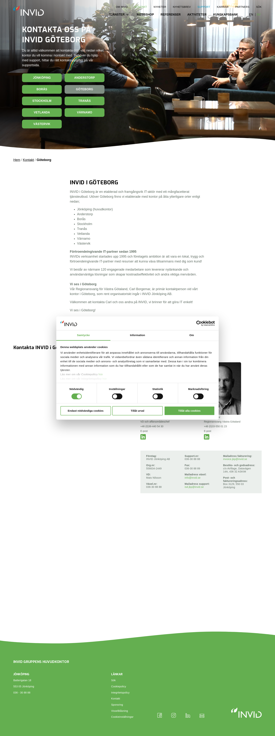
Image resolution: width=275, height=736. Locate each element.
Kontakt (141, 6)
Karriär (223, 6)
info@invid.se (192, 477)
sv (259, 14)
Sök (259, 6)
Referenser (171, 14)
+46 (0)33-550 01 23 (215, 426)
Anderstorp (84, 77)
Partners (242, 6)
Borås (41, 89)
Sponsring (117, 704)
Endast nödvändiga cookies (85, 410)
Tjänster (117, 14)
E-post (144, 431)
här (101, 374)
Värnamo (84, 112)
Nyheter (160, 6)
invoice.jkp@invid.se (235, 459)
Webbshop (145, 14)
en (251, 14)
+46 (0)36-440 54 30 (151, 426)
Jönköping (42, 77)
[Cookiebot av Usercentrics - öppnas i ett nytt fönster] (199, 323)
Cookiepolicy (118, 686)
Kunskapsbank (225, 14)
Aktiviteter (197, 14)
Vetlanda (42, 112)
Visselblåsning (119, 710)
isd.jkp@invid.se (194, 486)
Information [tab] (137, 335)
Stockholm (41, 100)
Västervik (41, 124)
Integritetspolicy (120, 692)
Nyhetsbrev (182, 6)
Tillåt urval (137, 410)
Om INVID (122, 6)
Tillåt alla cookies (189, 410)
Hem (16, 160)
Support (203, 6)
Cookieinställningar (122, 716)
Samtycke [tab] (83, 335)
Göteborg (84, 89)
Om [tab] (191, 335)
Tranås (84, 100)
